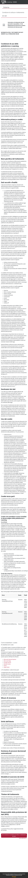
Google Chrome (7, 662)
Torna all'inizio (22, 838)
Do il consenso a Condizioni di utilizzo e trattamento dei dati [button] (14, 835)
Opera (5, 665)
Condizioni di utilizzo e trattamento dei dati (14, 874)
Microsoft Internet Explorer (10, 659)
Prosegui (14, 876)
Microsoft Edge (7, 661)
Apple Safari (6, 667)
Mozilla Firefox (7, 664)
